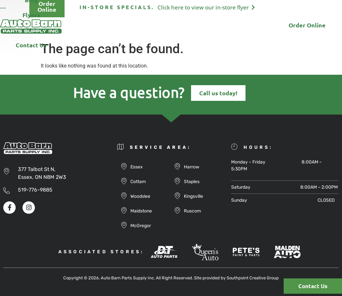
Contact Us (247, 26)
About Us (85, 26)
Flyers (185, 26)
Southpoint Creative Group (253, 277)
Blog (156, 26)
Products (124, 26)
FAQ (213, 26)
